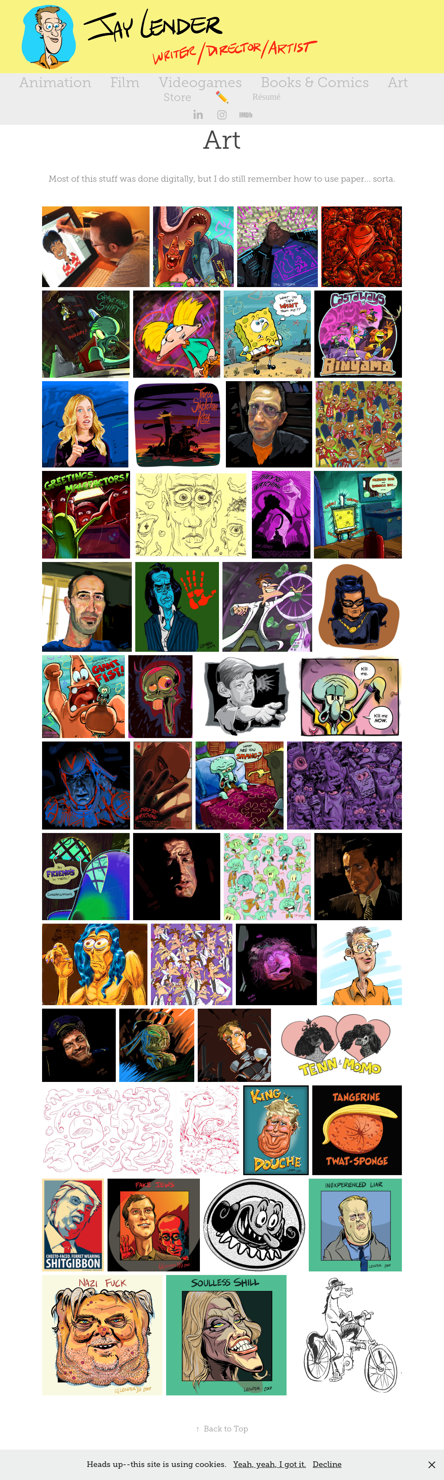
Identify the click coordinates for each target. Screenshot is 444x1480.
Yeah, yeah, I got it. (269, 1464)
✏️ (222, 97)
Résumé (266, 96)
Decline (327, 1464)
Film (125, 82)
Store (177, 97)
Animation (55, 82)
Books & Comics (315, 82)
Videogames (200, 82)
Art (398, 82)
